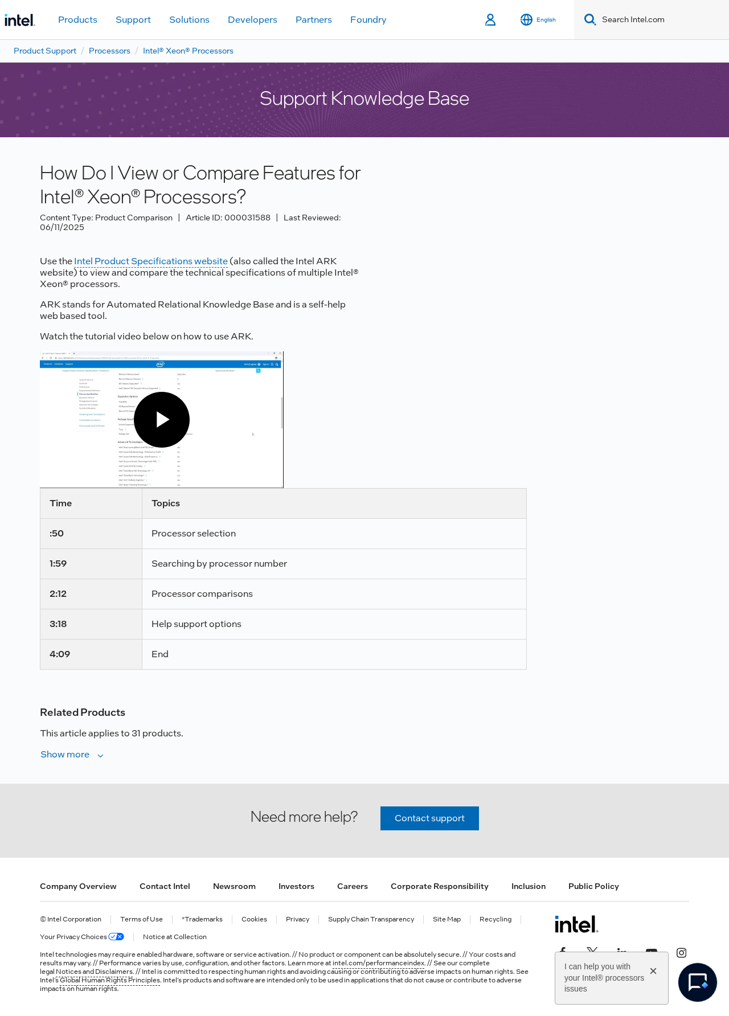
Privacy (297, 919)
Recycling (495, 919)
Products (77, 20)
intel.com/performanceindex (378, 963)
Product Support (45, 51)
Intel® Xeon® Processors (188, 51)
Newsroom (234, 886)
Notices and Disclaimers (94, 971)
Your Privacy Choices (82, 937)
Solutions (189, 20)
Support (133, 20)
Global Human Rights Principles (110, 980)
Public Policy (593, 886)
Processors (109, 51)
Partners (314, 20)
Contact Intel (165, 886)
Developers (252, 20)
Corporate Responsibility (440, 886)
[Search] (588, 19)
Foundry (368, 20)
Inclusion (528, 886)
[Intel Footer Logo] (577, 923)
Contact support (430, 818)
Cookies (254, 919)
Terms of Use (141, 919)
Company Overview (78, 886)
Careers (352, 886)
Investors (296, 886)
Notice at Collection (175, 937)
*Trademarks (202, 919)
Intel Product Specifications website (151, 261)
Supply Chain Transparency (371, 919)
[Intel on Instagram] (681, 951)
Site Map (447, 919)
